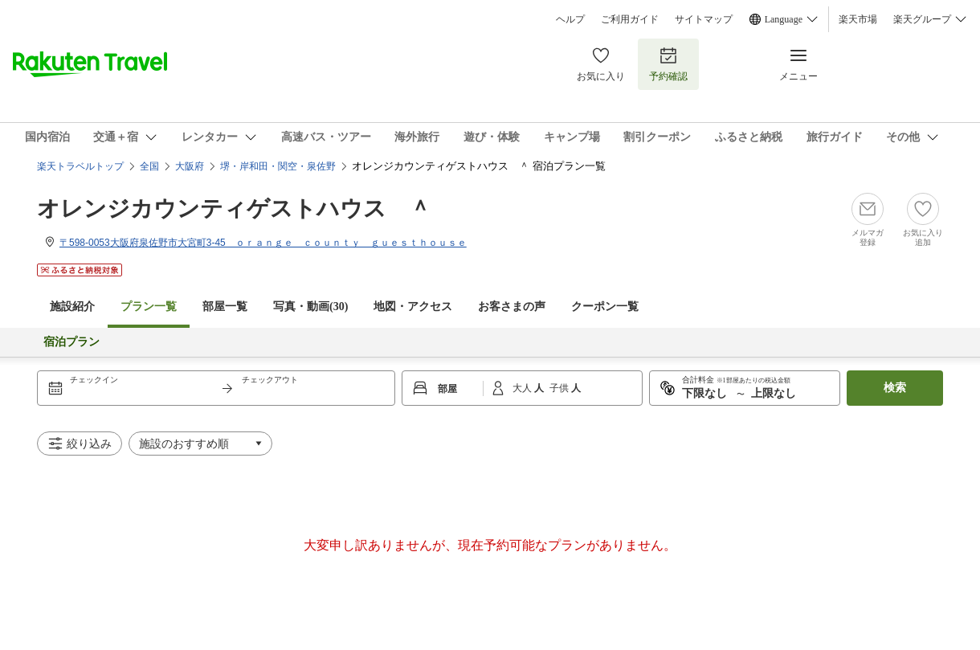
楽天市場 (858, 19)
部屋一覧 (224, 306)
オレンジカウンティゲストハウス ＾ (234, 208)
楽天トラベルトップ (80, 166)
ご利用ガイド (630, 19)
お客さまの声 (511, 306)
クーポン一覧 (605, 306)
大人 (523, 388)
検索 (895, 388)
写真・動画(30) (310, 306)
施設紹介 (72, 306)
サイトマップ (704, 19)
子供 (560, 388)
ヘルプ (570, 19)
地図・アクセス (413, 306)
